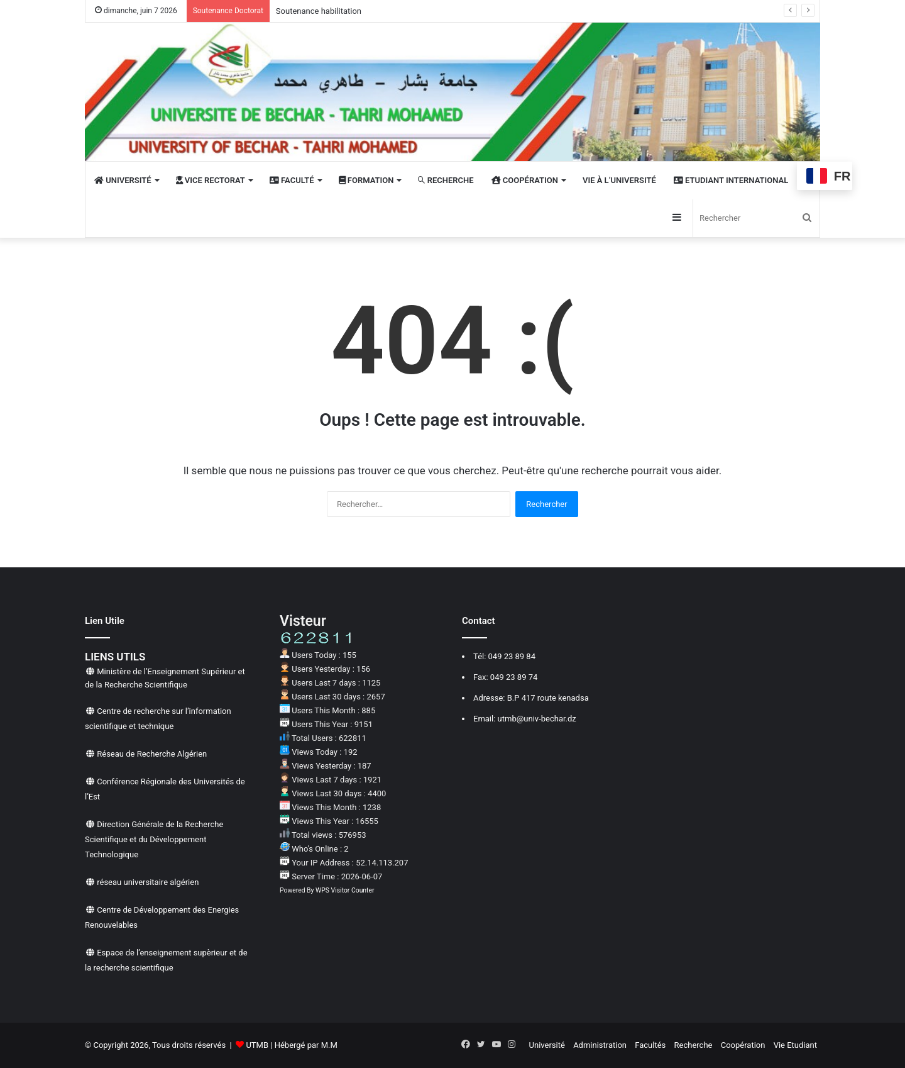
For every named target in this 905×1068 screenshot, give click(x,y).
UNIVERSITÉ (122, 180)
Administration (600, 1045)
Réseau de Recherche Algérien (152, 754)
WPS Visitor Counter (344, 890)
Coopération (743, 1045)
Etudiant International (731, 180)
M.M (329, 1045)
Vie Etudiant (795, 1045)
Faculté (292, 180)
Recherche (693, 1045)
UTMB (257, 1045)
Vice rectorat (210, 180)
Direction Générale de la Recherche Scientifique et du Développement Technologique (154, 839)
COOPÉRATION (524, 180)
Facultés (650, 1045)
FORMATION (366, 180)
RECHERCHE (445, 180)
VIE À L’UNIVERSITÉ (619, 180)
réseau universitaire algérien (148, 882)
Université (547, 1045)
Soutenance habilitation (318, 11)
